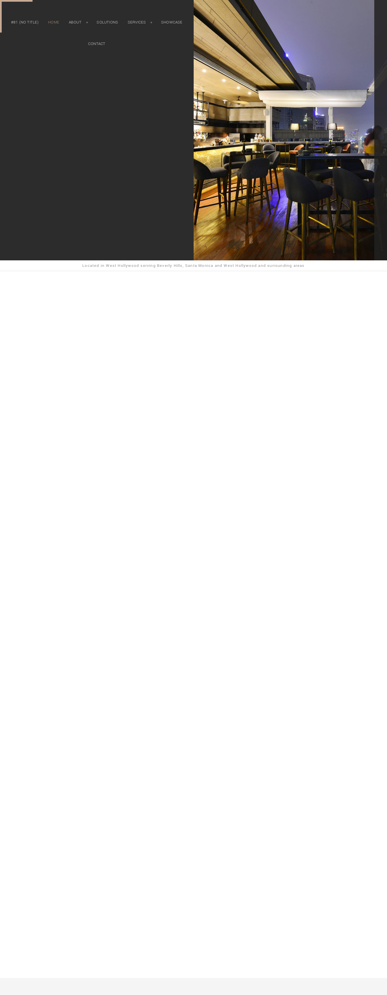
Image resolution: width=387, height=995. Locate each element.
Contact (96, 43)
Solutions (107, 22)
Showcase (172, 22)
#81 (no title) (25, 22)
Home (53, 22)
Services (137, 22)
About (75, 22)
